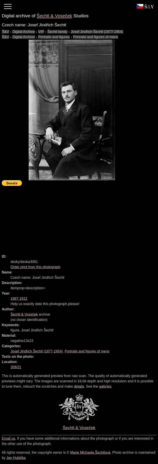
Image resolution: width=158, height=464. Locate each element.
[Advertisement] (80, 218)
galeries (105, 386)
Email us (8, 438)
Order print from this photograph (35, 267)
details (79, 386)
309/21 (16, 367)
